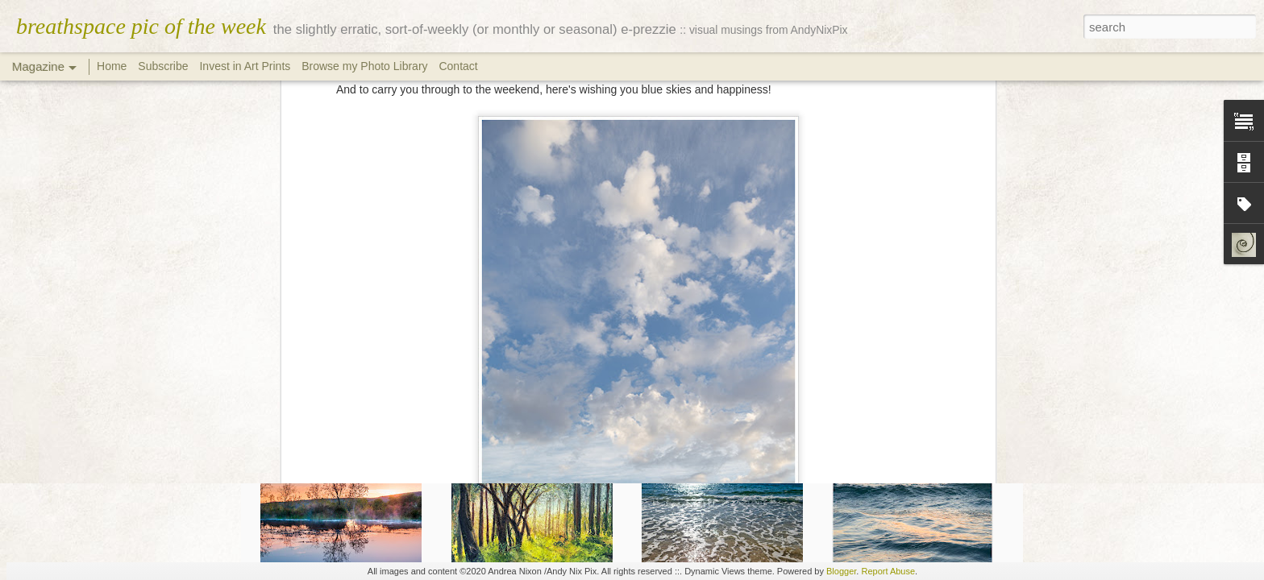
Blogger (841, 571)
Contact (458, 66)
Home (112, 66)
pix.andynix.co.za (684, 264)
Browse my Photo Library (364, 66)
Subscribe (163, 66)
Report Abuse (888, 571)
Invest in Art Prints (246, 66)
